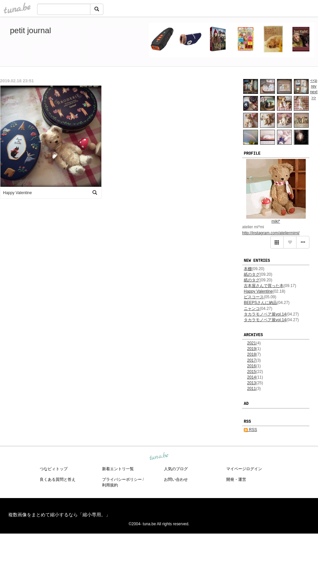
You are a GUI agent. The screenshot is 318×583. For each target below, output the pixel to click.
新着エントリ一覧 (118, 469)
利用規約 (110, 485)
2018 (251, 354)
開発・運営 (236, 479)
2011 (251, 388)
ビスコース (254, 297)
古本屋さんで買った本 (264, 285)
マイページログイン (244, 469)
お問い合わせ (176, 479)
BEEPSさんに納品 (260, 302)
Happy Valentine (258, 291)
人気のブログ (176, 469)
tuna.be (158, 456)
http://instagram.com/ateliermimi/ (270, 233)
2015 (251, 371)
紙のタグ (252, 274)
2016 (251, 366)
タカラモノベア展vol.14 (265, 314)
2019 (251, 348)
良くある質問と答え (58, 479)
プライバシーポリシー (122, 479)
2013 (251, 383)
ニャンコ (252, 308)
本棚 (248, 268)
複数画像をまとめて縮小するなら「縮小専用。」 (59, 514)
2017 (251, 360)
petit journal (30, 30)
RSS (250, 429)
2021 (251, 343)
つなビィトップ (54, 469)
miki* (276, 221)
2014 (251, 377)
